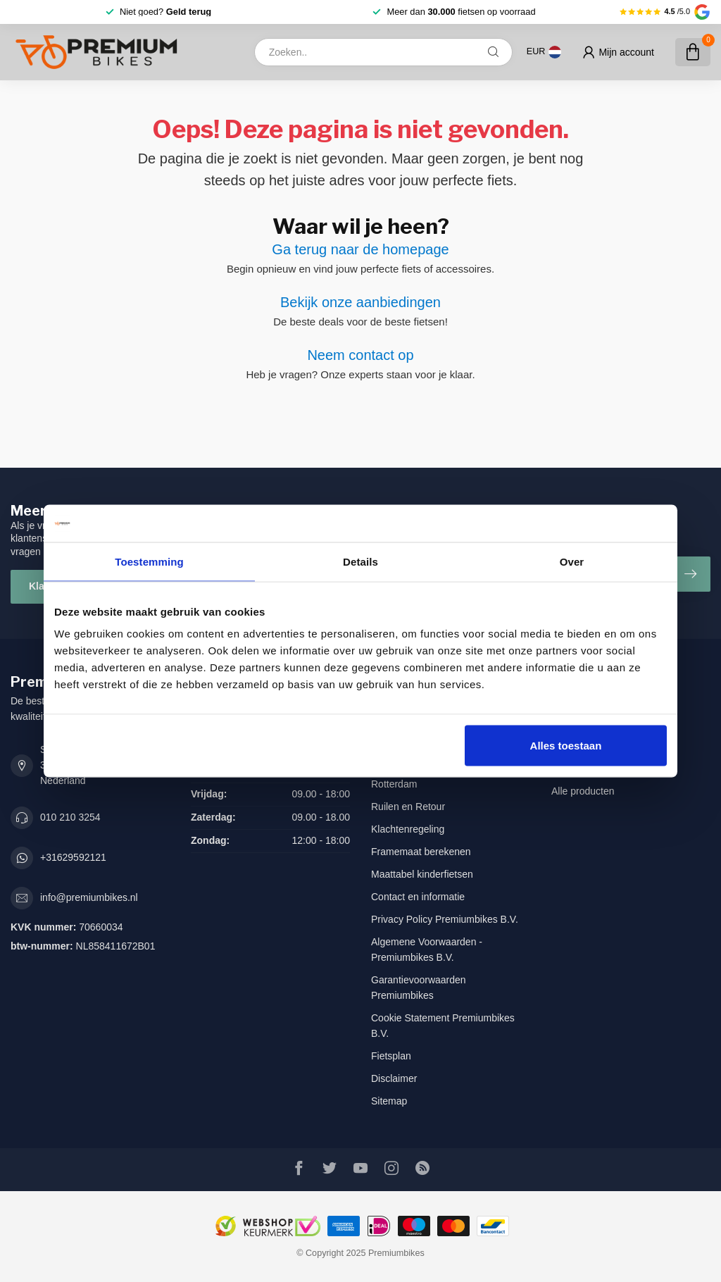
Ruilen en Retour (408, 806)
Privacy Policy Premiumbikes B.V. (444, 919)
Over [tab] (572, 561)
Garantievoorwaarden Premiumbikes (418, 987)
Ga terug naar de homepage (360, 249)
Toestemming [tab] (149, 561)
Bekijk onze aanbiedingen (360, 302)
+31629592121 (73, 857)
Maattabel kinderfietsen (422, 874)
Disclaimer (394, 1078)
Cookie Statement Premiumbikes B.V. (443, 1025)
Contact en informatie (418, 896)
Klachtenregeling (407, 829)
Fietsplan (391, 1056)
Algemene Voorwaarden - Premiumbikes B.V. (426, 949)
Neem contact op (360, 355)
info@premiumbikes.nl (89, 897)
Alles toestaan (566, 746)
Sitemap (389, 1101)
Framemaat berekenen (421, 851)
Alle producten (583, 791)
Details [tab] (360, 561)
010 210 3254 (70, 817)
